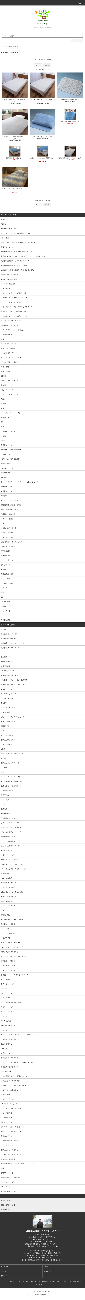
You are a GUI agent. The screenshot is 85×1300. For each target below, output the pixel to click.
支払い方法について (15, 1281)
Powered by (42, 1295)
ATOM (48, 1284)
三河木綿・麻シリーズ (12, 46)
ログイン (3, 1271)
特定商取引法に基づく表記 (48, 1281)
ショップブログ (38, 1284)
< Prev (38, 65)
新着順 (49, 59)
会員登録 (46, 1266)
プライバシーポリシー (62, 1281)
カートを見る (47, 1271)
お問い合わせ (4, 1276)
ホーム (4, 46)
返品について (37, 1281)
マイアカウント (5, 1266)
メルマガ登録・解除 (75, 1281)
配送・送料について (27, 1281)
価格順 (43, 59)
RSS (45, 1284)
